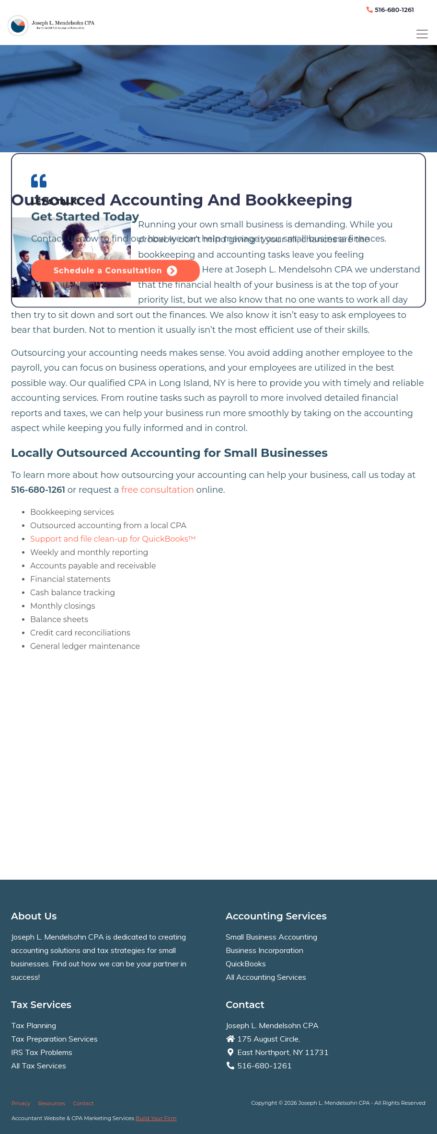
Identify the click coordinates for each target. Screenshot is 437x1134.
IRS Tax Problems (41, 1052)
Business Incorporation (264, 950)
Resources (51, 1103)
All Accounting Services (266, 977)
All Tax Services (38, 1065)
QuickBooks (246, 963)
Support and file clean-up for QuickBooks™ (113, 539)
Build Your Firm (156, 1118)
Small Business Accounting (271, 936)
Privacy (21, 1103)
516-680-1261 (390, 9)
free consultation (157, 490)
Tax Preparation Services (54, 1038)
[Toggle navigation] (422, 34)
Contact (83, 1103)
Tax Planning (33, 1025)
